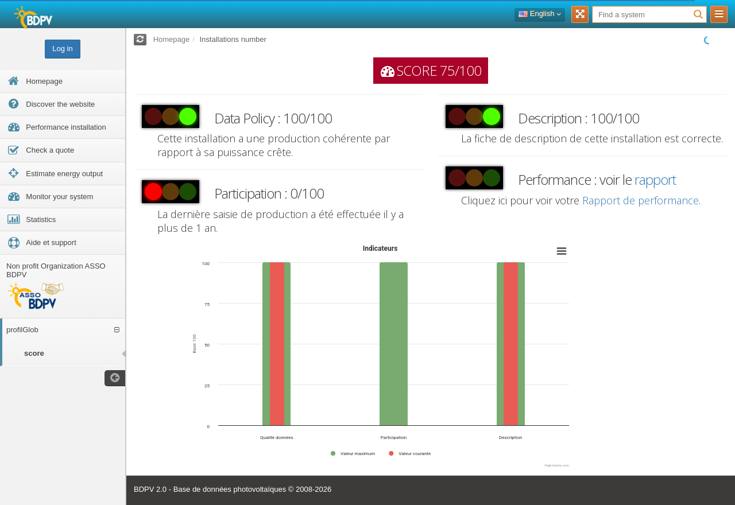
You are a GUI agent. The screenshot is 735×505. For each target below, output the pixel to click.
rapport (655, 179)
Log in (62, 48)
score (34, 353)
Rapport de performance (640, 200)
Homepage (171, 39)
